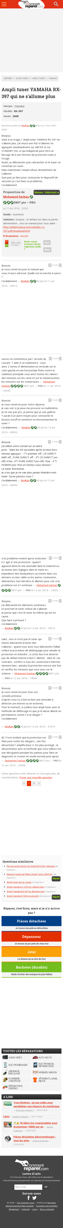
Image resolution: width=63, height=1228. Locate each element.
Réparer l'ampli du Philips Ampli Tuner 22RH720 (29, 874)
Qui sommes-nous (25, 1203)
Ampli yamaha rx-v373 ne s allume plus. (25, 887)
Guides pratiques (21, 1116)
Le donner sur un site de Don (32, 959)
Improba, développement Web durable (31, 1204)
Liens (6, 1116)
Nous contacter (47, 1209)
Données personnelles (47, 1206)
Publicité (26, 1209)
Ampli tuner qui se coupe (19, 882)
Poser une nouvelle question (35, 777)
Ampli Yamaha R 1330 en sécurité (23, 896)
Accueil (31, 4)
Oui (47, 242)
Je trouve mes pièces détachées (31, 928)
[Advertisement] (31, 40)
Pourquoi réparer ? (25, 1110)
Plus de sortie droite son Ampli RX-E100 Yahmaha (31, 866)
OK (46, 1187)
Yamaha (19, 106)
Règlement (14, 1209)
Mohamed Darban (16, 197)
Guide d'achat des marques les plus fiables (31, 974)
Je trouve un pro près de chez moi (31, 944)
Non (47, 250)
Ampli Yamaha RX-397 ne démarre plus (25, 891)
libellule (26, 126)
